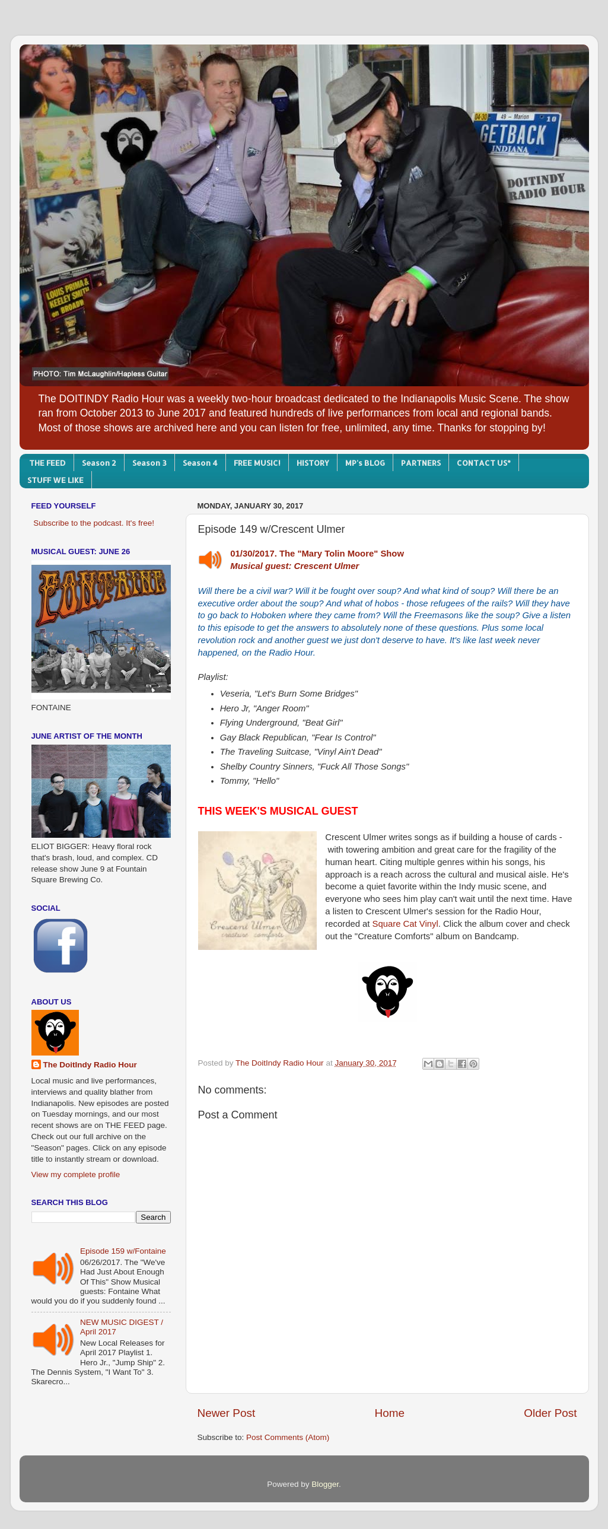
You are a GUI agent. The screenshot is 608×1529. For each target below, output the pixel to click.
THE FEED (47, 463)
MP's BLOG (365, 463)
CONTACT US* (484, 463)
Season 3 (149, 463)
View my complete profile (75, 1174)
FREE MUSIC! (257, 463)
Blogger (325, 1484)
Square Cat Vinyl (405, 924)
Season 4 (200, 463)
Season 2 (99, 463)
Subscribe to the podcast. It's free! (93, 523)
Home (390, 1413)
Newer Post (227, 1413)
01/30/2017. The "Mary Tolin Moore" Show (317, 553)
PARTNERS (421, 463)
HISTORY (313, 463)
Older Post (550, 1413)
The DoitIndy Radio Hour (90, 1064)
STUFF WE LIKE (55, 480)
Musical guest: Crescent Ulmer (294, 566)
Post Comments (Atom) (287, 1437)
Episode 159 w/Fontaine (123, 1251)
